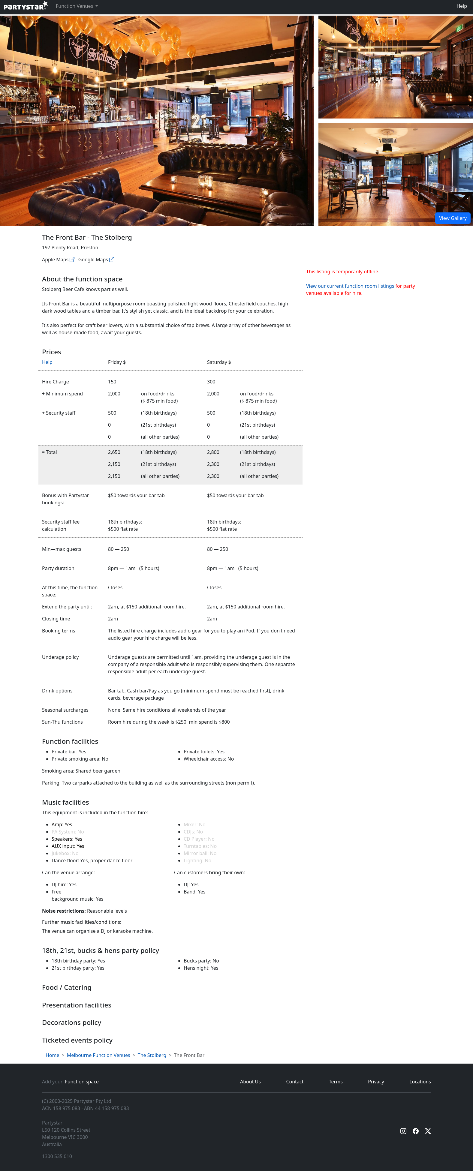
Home (52, 1055)
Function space (82, 1081)
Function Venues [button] (75, 6)
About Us (250, 1081)
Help (461, 6)
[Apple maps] (72, 259)
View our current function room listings (350, 286)
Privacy (376, 1081)
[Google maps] (111, 259)
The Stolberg (152, 1055)
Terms (336, 1081)
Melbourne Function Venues (98, 1055)
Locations (420, 1081)
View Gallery (453, 218)
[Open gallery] (395, 67)
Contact (294, 1081)
